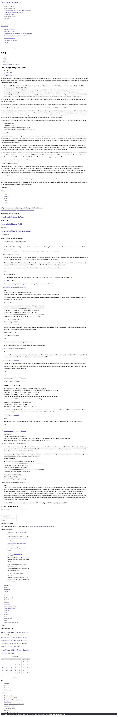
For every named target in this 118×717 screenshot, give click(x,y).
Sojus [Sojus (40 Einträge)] (22, 647)
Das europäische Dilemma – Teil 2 (11, 224)
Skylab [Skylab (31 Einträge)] (15, 647)
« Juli (13, 678)
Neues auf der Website (9, 38)
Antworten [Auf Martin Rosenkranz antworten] (23, 241)
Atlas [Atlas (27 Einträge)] (24, 633)
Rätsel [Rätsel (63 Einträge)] (7, 647)
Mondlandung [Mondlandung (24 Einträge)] (6, 644)
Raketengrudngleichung (16, 208)
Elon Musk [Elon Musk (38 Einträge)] (3, 638)
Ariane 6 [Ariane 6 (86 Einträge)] (20, 633)
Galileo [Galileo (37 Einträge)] (26, 638)
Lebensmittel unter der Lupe (10, 607)
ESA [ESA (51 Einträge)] (8, 638)
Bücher (5, 588)
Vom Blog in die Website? (10, 40)
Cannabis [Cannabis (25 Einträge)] (14, 635)
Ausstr (8, 208)
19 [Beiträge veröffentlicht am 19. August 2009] (11, 671)
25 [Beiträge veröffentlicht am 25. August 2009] (7, 673)
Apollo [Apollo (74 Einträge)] (3, 633)
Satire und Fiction (8, 619)
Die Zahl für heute (8, 601)
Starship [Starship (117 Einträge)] (26, 651)
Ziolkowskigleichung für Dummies (11, 64)
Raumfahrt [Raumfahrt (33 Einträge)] (24, 644)
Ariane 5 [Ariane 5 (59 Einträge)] (13, 633)
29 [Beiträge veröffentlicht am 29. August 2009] (23, 673)
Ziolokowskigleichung (37, 208)
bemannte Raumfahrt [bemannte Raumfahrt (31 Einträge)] (5, 635)
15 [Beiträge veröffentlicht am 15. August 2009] (23, 668)
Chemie (6, 594)
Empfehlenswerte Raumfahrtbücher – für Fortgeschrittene (18, 33)
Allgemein (6, 586)
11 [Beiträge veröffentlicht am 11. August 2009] (6, 668)
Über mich (6, 42)
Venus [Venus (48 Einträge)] (8, 654)
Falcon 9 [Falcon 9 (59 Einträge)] (12, 638)
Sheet (8, 133)
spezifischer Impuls (26, 208)
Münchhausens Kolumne (9, 609)
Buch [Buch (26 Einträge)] (11, 635)
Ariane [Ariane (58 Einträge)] (8, 633)
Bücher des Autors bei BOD (11, 31)
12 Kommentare (8, 75)
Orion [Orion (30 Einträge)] (15, 644)
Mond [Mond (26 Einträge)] (2, 644)
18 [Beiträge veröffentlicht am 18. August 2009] (7, 671)
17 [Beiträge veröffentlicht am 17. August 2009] (2, 671)
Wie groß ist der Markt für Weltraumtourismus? (16, 231)
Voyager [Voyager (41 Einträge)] (13, 654)
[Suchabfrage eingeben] (8, 24)
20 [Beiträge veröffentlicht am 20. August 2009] (15, 671)
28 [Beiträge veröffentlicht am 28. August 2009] (19, 673)
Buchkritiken (7, 590)
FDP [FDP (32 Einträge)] (23, 638)
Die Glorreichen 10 (8, 598)
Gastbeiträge (7, 605)
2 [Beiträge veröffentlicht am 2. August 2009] (27, 662)
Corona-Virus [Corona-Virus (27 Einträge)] (22, 635)
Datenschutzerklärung (9, 29)
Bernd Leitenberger (9, 70)
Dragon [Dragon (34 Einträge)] (27, 635)
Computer (6, 596)
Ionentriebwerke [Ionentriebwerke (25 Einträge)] (9, 641)
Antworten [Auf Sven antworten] (16, 280)
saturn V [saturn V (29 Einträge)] (11, 647)
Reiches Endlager (22, 544)
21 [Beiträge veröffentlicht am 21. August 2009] (19, 671)
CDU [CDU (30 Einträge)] (18, 635)
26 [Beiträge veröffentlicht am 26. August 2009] (11, 673)
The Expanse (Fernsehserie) (20, 533)
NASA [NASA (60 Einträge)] (11, 644)
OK (52, 715)
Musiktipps (6, 611)
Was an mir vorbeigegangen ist (11, 623)
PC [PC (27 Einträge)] (17, 644)
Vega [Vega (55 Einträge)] (4, 654)
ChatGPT (6, 592)
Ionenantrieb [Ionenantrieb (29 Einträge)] (3, 641)
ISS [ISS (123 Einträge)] (14, 641)
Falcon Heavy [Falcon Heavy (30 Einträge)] (19, 638)
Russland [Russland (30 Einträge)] (2, 647)
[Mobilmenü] (4, 26)
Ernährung (6, 603)
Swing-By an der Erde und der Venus (12, 217)
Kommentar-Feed (8, 688)
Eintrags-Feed (7, 686)
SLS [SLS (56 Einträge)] (18, 647)
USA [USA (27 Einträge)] (2, 654)
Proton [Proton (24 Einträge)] (20, 644)
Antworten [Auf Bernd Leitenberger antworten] (23, 287)
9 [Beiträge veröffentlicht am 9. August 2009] (27, 665)
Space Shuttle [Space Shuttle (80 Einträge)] (5, 651)
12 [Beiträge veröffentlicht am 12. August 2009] (11, 668)
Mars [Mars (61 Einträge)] (22, 641)
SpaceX (6, 621)
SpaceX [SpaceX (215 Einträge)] (14, 650)
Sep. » (16, 678)
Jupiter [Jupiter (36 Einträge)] (18, 641)
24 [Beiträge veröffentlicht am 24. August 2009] (2, 673)
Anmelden (6, 684)
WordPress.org (7, 690)
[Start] (5, 56)
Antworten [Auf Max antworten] (16, 254)
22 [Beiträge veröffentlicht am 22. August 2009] (23, 671)
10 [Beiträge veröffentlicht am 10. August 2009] (2, 668)
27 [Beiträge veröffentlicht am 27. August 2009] (15, 673)
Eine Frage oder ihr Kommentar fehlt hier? (14, 35)
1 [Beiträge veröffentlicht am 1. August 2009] (23, 662)
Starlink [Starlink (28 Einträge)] (20, 651)
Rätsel (5, 617)
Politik (5, 613)
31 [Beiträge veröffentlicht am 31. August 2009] (2, 676)
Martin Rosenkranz (8, 241)
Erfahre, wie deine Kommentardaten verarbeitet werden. (41, 527)
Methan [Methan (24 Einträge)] (25, 641)
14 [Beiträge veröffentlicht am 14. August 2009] (19, 668)
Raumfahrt (6, 74)
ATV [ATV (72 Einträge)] (27, 633)
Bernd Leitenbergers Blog (11, 2)
